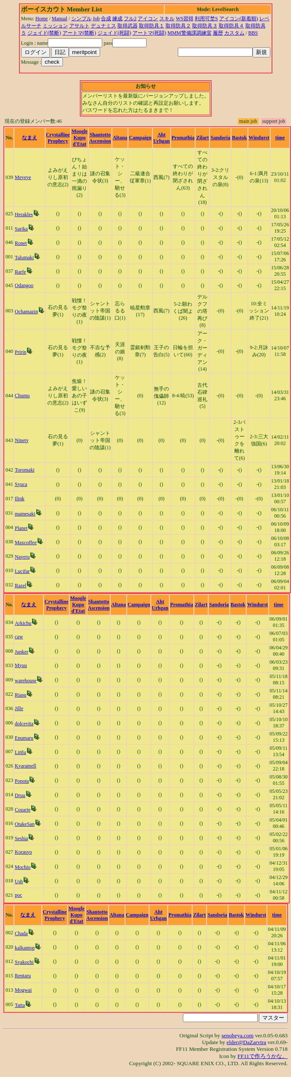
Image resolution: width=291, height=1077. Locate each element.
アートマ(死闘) (149, 33)
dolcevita (24, 724)
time (280, 138)
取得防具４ (231, 26)
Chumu (22, 396)
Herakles (24, 214)
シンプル (81, 19)
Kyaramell (25, 766)
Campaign (140, 138)
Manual (60, 19)
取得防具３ (205, 26)
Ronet (21, 243)
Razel (20, 586)
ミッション (55, 26)
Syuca (21, 484)
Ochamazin (26, 312)
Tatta (20, 1005)
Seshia (21, 838)
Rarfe (20, 272)
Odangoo (24, 285)
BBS (253, 33)
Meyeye (23, 177)
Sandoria (220, 138)
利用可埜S (206, 19)
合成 (106, 19)
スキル (166, 19)
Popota (22, 781)
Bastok (239, 138)
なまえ (29, 138)
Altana (120, 138)
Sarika (21, 229)
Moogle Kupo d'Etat (79, 137)
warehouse (25, 681)
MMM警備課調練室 (190, 33)
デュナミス (103, 26)
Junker (21, 652)
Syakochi (24, 962)
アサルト (79, 26)
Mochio (22, 867)
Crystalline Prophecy (58, 138)
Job (96, 19)
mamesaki (25, 514)
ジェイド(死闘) (114, 33)
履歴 (218, 33)
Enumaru (24, 738)
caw (19, 637)
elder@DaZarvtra (247, 1042)
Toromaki (24, 470)
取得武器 (127, 26)
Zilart (202, 138)
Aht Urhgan (161, 138)
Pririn (20, 352)
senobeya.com (237, 1035)
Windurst (259, 138)
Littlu (20, 752)
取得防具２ (178, 26)
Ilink (19, 499)
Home (41, 19)
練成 (117, 19)
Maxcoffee (26, 542)
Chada (21, 933)
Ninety (22, 440)
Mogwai (23, 990)
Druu (20, 795)
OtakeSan (25, 824)
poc (18, 895)
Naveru (22, 557)
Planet (21, 528)
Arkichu (23, 623)
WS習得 (184, 19)
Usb (19, 881)
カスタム (234, 33)
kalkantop (25, 948)
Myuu (21, 665)
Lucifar (22, 571)
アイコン (148, 19)
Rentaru (23, 976)
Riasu (20, 695)
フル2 (130, 19)
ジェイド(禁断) (44, 33)
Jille (19, 708)
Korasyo (23, 852)
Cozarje (22, 810)
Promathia (182, 138)
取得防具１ (151, 26)
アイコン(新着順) (238, 19)
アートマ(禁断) (79, 33)
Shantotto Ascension (100, 138)
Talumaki (24, 257)
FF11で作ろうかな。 (262, 1056)
